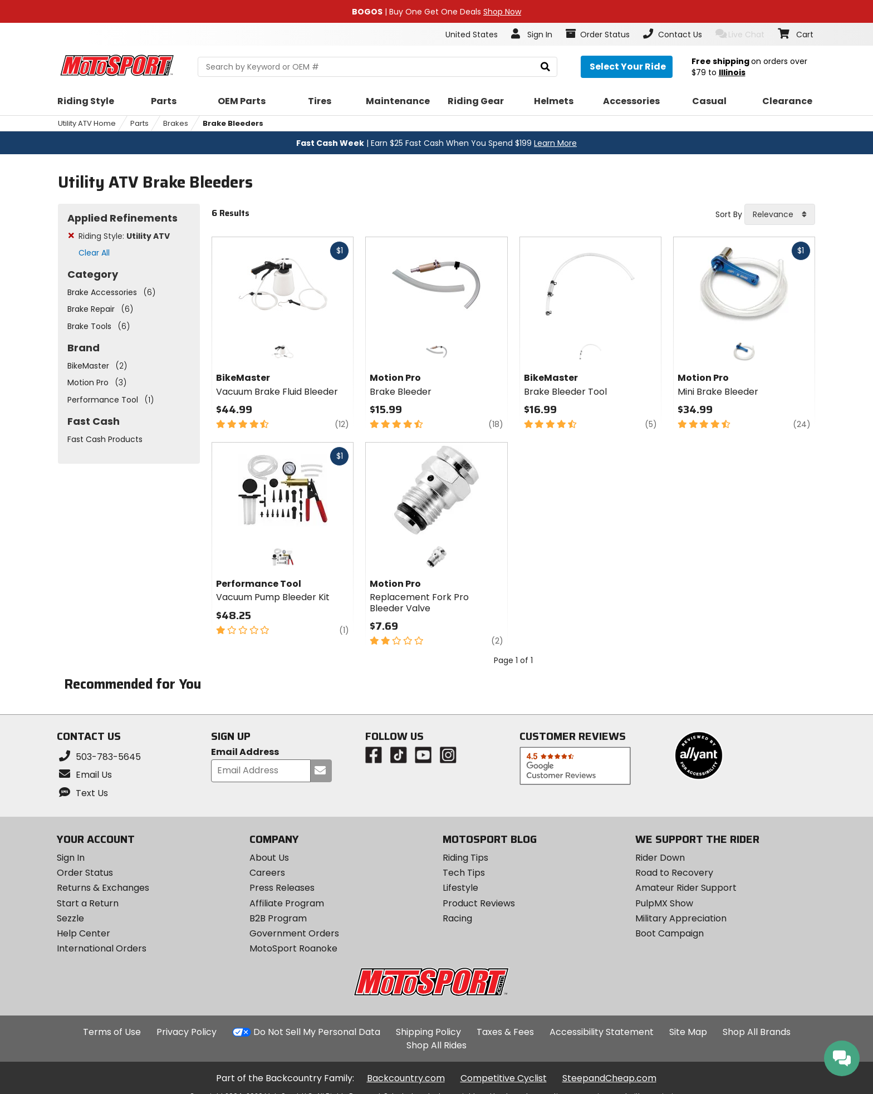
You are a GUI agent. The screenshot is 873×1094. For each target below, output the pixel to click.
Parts (139, 123)
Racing (457, 918)
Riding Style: (124, 236)
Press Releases (282, 887)
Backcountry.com (406, 1078)
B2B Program (278, 918)
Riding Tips (465, 857)
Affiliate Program (286, 903)
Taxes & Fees (505, 1032)
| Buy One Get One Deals (436, 11)
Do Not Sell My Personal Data (316, 1032)
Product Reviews (479, 903)
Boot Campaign (669, 933)
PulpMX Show (664, 903)
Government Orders (294, 933)
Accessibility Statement (602, 1032)
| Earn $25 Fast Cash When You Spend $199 (436, 143)
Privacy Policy (186, 1032)
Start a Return (88, 903)
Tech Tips (464, 872)
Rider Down (660, 857)
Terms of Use (112, 1032)
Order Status (85, 872)
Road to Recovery (674, 872)
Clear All (94, 252)
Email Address (245, 752)
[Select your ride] (627, 67)
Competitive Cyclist (503, 1078)
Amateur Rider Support (686, 887)
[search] (545, 67)
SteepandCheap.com (609, 1078)
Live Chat (740, 34)
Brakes (175, 123)
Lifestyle (460, 887)
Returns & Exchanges (103, 887)
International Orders (101, 948)
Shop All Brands (757, 1032)
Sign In (71, 857)
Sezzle (70, 918)
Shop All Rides (436, 1045)
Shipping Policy (428, 1032)
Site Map (688, 1032)
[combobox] (779, 214)
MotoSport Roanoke (293, 948)
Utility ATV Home (87, 123)
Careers (267, 872)
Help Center (83, 933)
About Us (269, 857)
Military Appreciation (681, 918)
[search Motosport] (377, 67)
